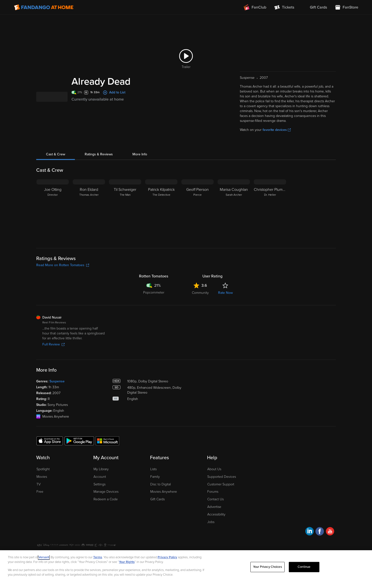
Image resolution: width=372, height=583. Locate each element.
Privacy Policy (167, 557)
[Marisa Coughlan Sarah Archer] (233, 210)
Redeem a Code (105, 499)
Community (200, 293)
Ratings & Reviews (99, 154)
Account (99, 477)
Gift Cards (157, 499)
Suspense (57, 381)
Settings (99, 484)
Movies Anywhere (163, 492)
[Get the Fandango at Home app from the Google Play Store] (79, 440)
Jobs (210, 522)
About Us (214, 469)
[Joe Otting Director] (52, 210)
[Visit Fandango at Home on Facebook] (319, 532)
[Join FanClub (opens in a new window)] (255, 7)
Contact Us (215, 499)
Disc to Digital (160, 484)
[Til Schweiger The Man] (125, 210)
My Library (101, 469)
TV (38, 484)
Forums (212, 492)
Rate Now (225, 293)
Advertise (214, 507)
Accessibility (216, 514)
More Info (139, 154)
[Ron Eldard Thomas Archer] (88, 210)
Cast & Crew (55, 154)
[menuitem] (314, 7)
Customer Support (220, 484)
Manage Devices (105, 492)
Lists (153, 469)
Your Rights (127, 562)
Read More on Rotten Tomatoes (62, 265)
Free (39, 492)
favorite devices (277, 130)
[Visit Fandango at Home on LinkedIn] (309, 532)
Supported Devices (221, 477)
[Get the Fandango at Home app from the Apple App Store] (49, 440)
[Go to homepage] (44, 7)
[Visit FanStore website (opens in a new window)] (347, 7)
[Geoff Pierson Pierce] (197, 210)
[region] (186, 566)
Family (155, 477)
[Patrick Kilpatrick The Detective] (161, 210)
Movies (41, 477)
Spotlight (43, 469)
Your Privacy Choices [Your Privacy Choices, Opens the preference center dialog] (267, 567)
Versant (43, 557)
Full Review (53, 344)
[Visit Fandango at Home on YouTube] (330, 532)
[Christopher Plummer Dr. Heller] (270, 210)
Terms (97, 557)
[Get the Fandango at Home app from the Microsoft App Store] (107, 440)
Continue (304, 567)
